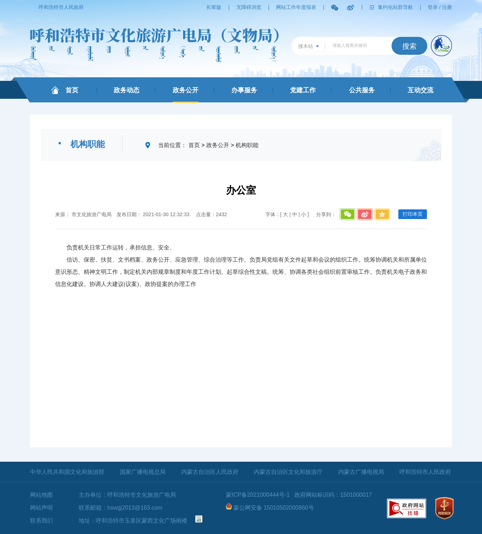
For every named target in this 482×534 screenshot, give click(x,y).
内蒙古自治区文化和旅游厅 (288, 472)
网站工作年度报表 (296, 7)
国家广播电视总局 (143, 472)
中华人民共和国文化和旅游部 (67, 472)
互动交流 (420, 90)
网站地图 (41, 495)
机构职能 (247, 145)
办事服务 (244, 90)
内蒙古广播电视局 (361, 472)
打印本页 (413, 214)
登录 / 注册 (440, 7)
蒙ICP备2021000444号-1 (258, 495)
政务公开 (185, 90)
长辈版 (213, 7)
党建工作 (303, 90)
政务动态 (126, 90)
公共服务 (362, 90)
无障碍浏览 (248, 7)
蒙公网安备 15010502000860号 (273, 508)
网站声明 (41, 508)
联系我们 (41, 521)
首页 (71, 90)
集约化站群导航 (395, 7)
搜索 (409, 46)
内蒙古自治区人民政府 (209, 472)
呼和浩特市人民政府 (61, 7)
